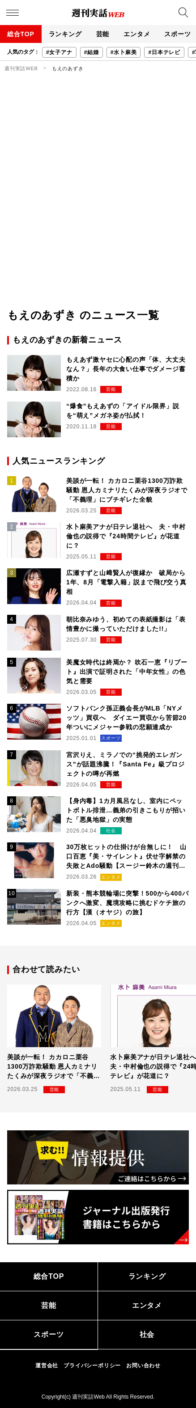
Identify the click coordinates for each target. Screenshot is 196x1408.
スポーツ (49, 1334)
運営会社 (46, 1365)
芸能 (103, 34)
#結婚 (91, 52)
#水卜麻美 (124, 52)
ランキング (65, 34)
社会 (147, 1334)
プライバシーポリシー (92, 1365)
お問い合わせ (143, 1365)
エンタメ (137, 34)
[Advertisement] (98, 205)
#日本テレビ (164, 52)
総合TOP (20, 34)
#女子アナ (59, 52)
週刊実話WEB (21, 68)
